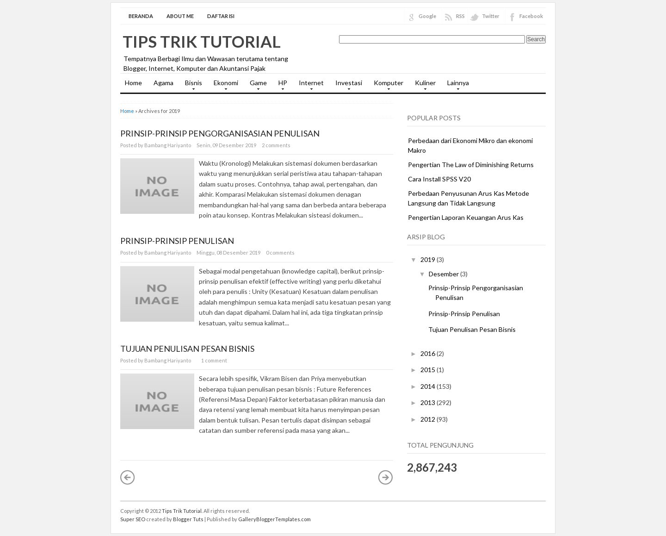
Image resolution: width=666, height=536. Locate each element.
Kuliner (423, 86)
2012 (428, 419)
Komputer (386, 86)
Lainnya (456, 86)
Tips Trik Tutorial (202, 41)
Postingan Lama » (385, 477)
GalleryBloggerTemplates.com (274, 519)
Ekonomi (223, 86)
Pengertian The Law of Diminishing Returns (471, 164)
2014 (428, 386)
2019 (428, 259)
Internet (309, 86)
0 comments (280, 252)
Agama (163, 83)
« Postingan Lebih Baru (127, 477)
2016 (428, 353)
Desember (444, 274)
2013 (428, 402)
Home (133, 83)
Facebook (531, 16)
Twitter (491, 16)
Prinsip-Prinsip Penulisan (177, 241)
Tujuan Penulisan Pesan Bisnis (187, 348)
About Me (180, 16)
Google (427, 16)
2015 (428, 370)
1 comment (214, 360)
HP (280, 86)
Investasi (346, 86)
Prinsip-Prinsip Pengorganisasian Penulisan (220, 133)
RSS (460, 16)
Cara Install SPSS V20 (439, 179)
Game (256, 86)
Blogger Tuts (188, 519)
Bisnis (191, 86)
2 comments (276, 145)
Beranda (141, 16)
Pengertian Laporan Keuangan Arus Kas (466, 217)
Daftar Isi (220, 16)
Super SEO (132, 519)
